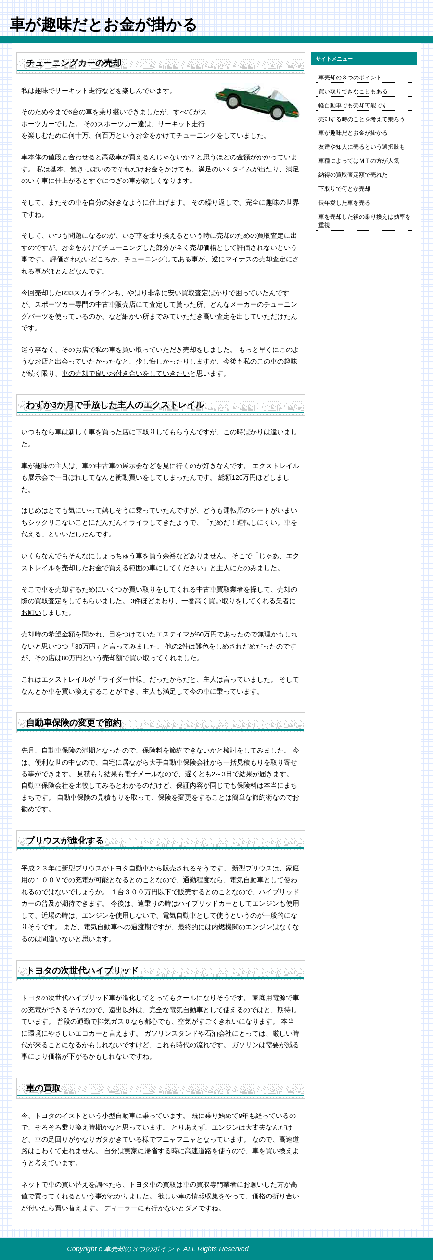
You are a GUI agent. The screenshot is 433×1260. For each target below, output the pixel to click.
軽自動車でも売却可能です (353, 105)
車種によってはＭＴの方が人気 (358, 160)
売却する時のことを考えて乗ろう (361, 119)
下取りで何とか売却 (344, 188)
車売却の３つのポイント (350, 77)
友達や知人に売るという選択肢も (361, 146)
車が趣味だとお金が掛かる (353, 133)
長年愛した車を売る (344, 202)
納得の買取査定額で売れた (353, 174)
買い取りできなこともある (353, 91)
